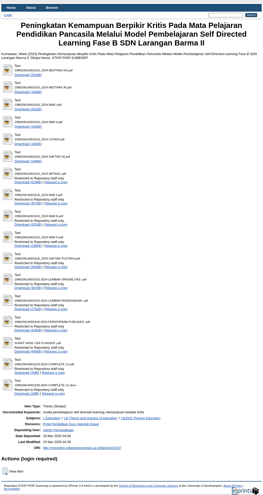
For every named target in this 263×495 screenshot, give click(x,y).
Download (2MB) (26, 373)
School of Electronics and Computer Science (148, 485)
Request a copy (56, 182)
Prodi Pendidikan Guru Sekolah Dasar (71, 424)
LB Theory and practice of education (90, 418)
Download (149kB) (28, 161)
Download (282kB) (28, 109)
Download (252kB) (28, 75)
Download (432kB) (28, 224)
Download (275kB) (28, 309)
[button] (5, 471)
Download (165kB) (28, 144)
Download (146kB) (28, 92)
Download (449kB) (28, 351)
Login (8, 15)
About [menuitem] (31, 8)
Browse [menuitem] (52, 8)
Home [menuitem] (11, 8)
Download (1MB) (26, 393)
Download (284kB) (28, 267)
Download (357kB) (28, 203)
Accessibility (12, 488)
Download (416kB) (28, 330)
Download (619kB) (28, 182)
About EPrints (232, 485)
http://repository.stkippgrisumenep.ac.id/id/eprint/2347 (82, 448)
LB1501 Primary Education (140, 418)
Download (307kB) (28, 288)
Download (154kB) (28, 126)
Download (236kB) (28, 246)
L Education (51, 418)
